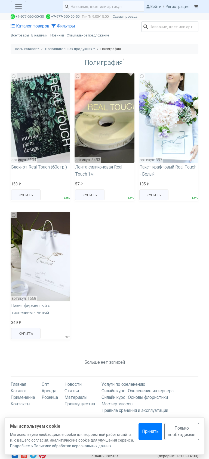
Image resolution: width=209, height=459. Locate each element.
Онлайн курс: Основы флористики (135, 397)
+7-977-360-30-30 (27, 16)
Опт (45, 384)
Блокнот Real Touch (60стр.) (39, 167)
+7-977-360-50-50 (62, 16)
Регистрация (177, 6)
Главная (18, 384)
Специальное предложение (88, 35)
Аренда (49, 390)
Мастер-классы (117, 403)
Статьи (71, 390)
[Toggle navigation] (18, 6)
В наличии (39, 35)
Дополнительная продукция (68, 49)
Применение (23, 397)
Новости (73, 384)
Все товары (20, 35)
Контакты (20, 403)
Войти (153, 6)
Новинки (57, 35)
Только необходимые (181, 431)
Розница (50, 397)
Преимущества (79, 403)
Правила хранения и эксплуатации (135, 410)
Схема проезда (125, 17)
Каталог (18, 390)
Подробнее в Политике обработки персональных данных (61, 446)
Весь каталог (26, 49)
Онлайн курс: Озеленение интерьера (138, 390)
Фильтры (63, 26)
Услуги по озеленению (123, 384)
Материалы (75, 397)
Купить (26, 195)
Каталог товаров (30, 26)
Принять (150, 431)
